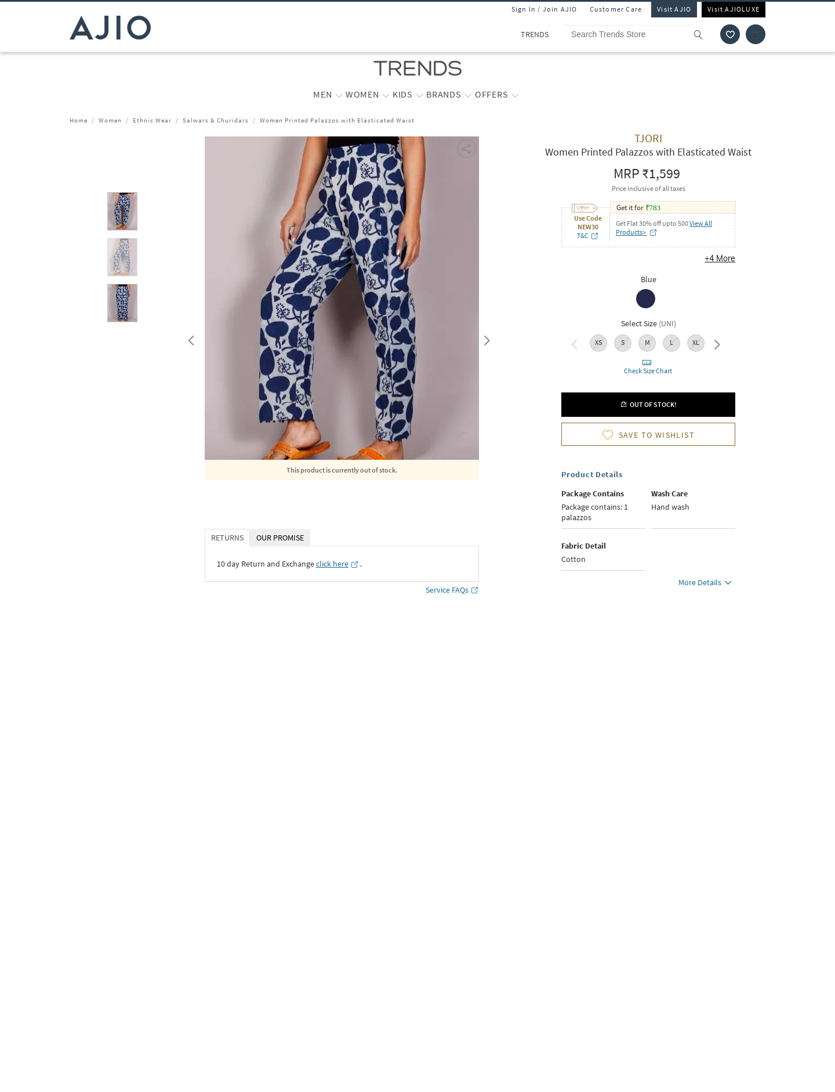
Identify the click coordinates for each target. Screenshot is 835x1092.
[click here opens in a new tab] (337, 563)
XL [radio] (695, 342)
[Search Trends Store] (639, 34)
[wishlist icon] (730, 34)
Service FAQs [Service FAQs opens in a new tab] (452, 590)
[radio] (648, 299)
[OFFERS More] (515, 94)
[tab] (122, 213)
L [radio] (671, 342)
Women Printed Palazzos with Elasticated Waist (337, 120)
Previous (189, 338)
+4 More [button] (720, 258)
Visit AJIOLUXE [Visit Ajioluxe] (733, 9)
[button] (468, 148)
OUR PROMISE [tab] (280, 537)
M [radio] (647, 342)
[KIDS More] (419, 94)
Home (79, 120)
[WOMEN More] (386, 94)
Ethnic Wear (152, 120)
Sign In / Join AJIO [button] (544, 9)
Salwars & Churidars (216, 120)
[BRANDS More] (468, 94)
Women (110, 120)
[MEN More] (339, 94)
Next (484, 338)
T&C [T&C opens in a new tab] (588, 235)
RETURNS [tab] (227, 537)
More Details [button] (706, 584)
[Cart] (755, 34)
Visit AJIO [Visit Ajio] (674, 9)
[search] (704, 34)
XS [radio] (598, 342)
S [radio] (623, 342)
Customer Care (616, 9)
